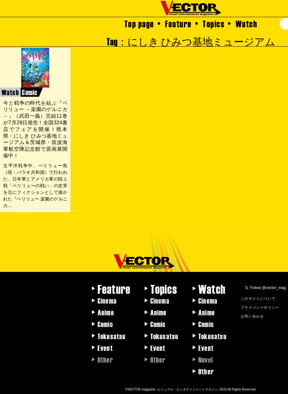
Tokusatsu (112, 336)
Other (206, 371)
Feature (178, 23)
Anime (106, 312)
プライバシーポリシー (260, 307)
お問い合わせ (252, 316)
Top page (139, 23)
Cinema (107, 300)
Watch (246, 23)
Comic (105, 324)
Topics (213, 23)
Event (105, 348)
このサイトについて (258, 298)
